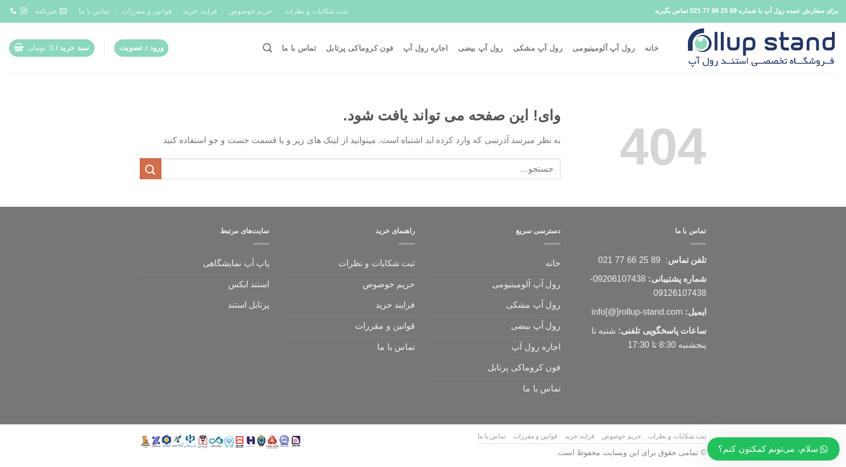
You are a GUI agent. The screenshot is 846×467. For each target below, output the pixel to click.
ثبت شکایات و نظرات (316, 11)
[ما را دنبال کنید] (24, 11)
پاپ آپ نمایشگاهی (236, 263)
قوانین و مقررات (146, 11)
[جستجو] (267, 48)
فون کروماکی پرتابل (359, 48)
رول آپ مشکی (538, 48)
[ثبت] (150, 168)
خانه (652, 48)
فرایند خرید (200, 11)
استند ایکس (248, 284)
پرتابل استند (248, 304)
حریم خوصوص (250, 11)
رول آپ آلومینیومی (603, 48)
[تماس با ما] (13, 11)
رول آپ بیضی (480, 48)
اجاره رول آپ (425, 48)
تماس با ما (94, 11)
